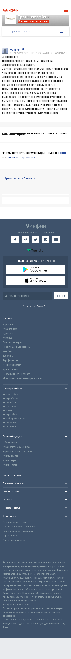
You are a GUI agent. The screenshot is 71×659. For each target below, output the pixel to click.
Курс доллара (10, 329)
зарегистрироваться (21, 157)
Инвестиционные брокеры (16, 347)
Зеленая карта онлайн (14, 522)
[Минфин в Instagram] (45, 239)
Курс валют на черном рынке (18, 451)
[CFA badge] (11, 553)
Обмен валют (10, 442)
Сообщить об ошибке (35, 306)
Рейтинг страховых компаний (18, 531)
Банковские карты (12, 342)
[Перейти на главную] (10, 10)
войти (62, 153)
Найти (61, 295)
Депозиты (8, 356)
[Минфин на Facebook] (15, 239)
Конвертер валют (12, 365)
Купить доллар (10, 456)
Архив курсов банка (18, 178)
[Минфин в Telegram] (25, 239)
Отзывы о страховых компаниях (20, 526)
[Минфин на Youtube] (56, 239)
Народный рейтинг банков (16, 374)
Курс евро (8, 333)
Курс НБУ (8, 338)
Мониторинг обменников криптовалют (23, 378)
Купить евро (9, 460)
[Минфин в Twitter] (35, 239)
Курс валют (9, 324)
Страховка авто (11, 535)
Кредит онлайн (11, 369)
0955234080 (18, 49)
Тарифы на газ (10, 360)
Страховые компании (14, 540)
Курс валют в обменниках (16, 447)
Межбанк (8, 351)
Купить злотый (10, 465)
